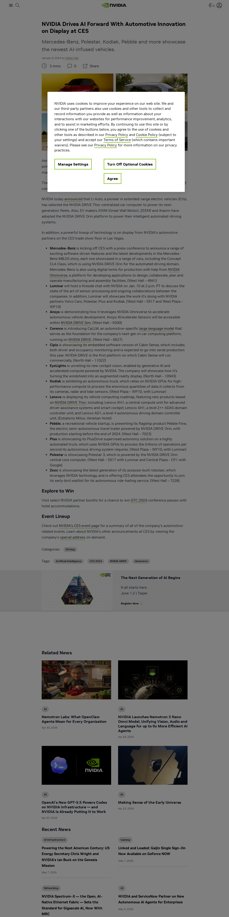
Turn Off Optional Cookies (130, 164)
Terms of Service (117, 140)
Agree (112, 178)
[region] (116, 142)
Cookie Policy (147, 134)
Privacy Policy (116, 134)
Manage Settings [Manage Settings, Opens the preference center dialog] (73, 164)
